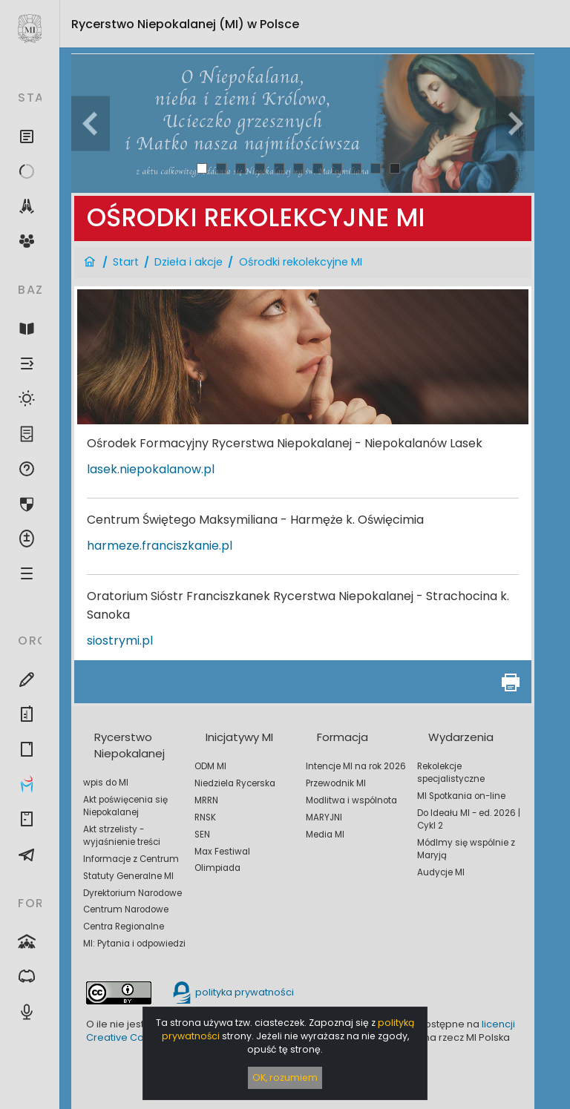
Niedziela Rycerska (234, 783)
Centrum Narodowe (125, 909)
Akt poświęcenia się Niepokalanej (125, 806)
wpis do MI (105, 783)
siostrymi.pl (120, 640)
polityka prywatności (232, 992)
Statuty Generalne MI (128, 876)
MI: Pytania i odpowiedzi (134, 944)
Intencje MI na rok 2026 (356, 766)
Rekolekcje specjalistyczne (451, 772)
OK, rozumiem (285, 1077)
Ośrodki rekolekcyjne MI (300, 261)
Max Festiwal (222, 852)
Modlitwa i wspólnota (351, 800)
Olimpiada (217, 868)
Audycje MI (441, 872)
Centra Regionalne (123, 926)
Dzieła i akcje (188, 261)
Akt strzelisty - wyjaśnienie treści (121, 835)
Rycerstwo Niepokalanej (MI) (185, 24)
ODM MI (210, 766)
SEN (202, 834)
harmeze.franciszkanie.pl (159, 545)
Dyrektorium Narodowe (132, 893)
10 (376, 168)
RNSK (205, 817)
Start (126, 261)
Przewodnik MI (336, 783)
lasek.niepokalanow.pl (150, 469)
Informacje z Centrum (131, 859)
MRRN (206, 800)
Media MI (325, 834)
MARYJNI (324, 817)
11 (395, 168)
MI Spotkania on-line (461, 796)
